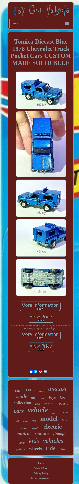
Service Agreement (40, 478)
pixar (22, 442)
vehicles (53, 440)
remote (42, 433)
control (24, 433)
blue (62, 449)
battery (63, 403)
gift (33, 397)
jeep (62, 397)
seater (16, 420)
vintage (59, 433)
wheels (35, 448)
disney (24, 428)
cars (19, 411)
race (37, 403)
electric (52, 426)
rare (18, 390)
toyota (35, 428)
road (42, 397)
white (25, 421)
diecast (57, 388)
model (49, 418)
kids (34, 440)
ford (34, 420)
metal (65, 412)
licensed (49, 403)
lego (65, 420)
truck (30, 389)
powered (55, 413)
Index (41, 463)
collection (22, 402)
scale (21, 396)
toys (52, 397)
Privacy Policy (41, 473)
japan (41, 391)
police (20, 449)
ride (50, 448)
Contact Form (41, 468)
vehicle (38, 410)
